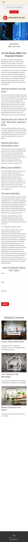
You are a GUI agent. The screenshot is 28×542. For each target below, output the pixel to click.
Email (2, 282)
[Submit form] (5, 304)
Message (3, 291)
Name (3, 273)
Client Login (14, 12)
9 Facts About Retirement (12, 341)
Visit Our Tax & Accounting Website (14, 7)
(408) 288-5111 (15, 538)
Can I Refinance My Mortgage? (9, 375)
